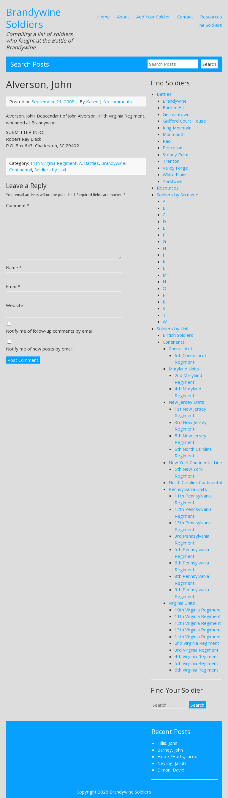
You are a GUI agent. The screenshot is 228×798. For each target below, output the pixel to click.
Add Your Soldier (153, 17)
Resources (211, 17)
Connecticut (180, 348)
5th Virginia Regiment (196, 663)
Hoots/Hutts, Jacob (177, 756)
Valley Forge (175, 168)
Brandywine (113, 163)
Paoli (167, 141)
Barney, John (170, 750)
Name (14, 267)
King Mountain (177, 128)
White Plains (175, 174)
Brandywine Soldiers (33, 18)
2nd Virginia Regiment (197, 643)
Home (103, 17)
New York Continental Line (195, 462)
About (123, 17)
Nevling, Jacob (171, 763)
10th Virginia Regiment (198, 610)
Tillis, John (167, 743)
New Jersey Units (186, 402)
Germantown (176, 114)
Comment (17, 205)
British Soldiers (178, 335)
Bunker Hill (173, 107)
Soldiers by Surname (177, 195)
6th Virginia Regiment (196, 670)
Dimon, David (170, 770)
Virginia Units (182, 603)
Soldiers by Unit (50, 170)
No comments (117, 101)
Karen (92, 101)
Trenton (171, 161)
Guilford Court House (184, 121)
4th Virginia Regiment (196, 656)
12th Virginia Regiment (198, 623)
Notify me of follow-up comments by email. (50, 331)
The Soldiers (209, 25)
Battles (91, 163)
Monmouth (174, 134)
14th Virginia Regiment (198, 636)
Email (13, 286)
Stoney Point (176, 154)
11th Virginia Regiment (53, 163)
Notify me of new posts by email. (39, 349)
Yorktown (172, 181)
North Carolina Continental (195, 482)
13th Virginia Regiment (198, 630)
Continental (20, 170)
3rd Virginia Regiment (196, 650)
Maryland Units (184, 369)
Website (14, 305)
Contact (185, 17)
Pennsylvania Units (188, 489)
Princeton (172, 148)
